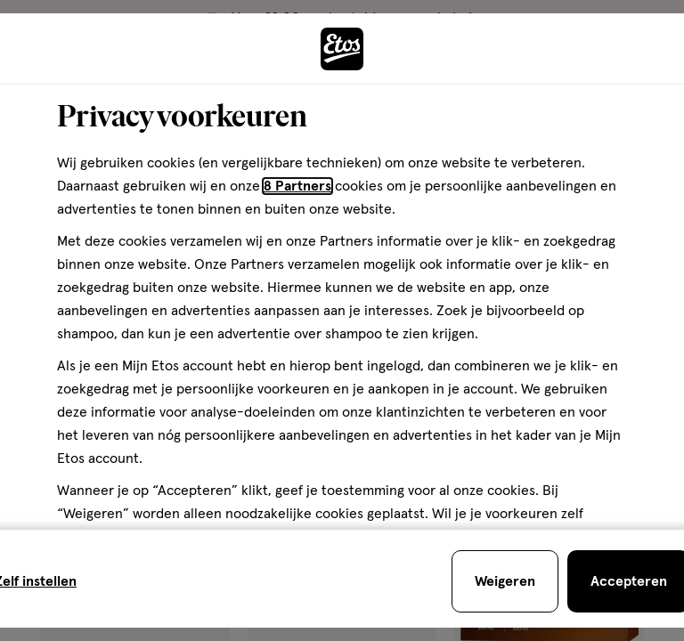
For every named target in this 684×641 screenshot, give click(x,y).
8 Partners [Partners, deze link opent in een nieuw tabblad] (297, 186)
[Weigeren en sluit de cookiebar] (505, 581)
